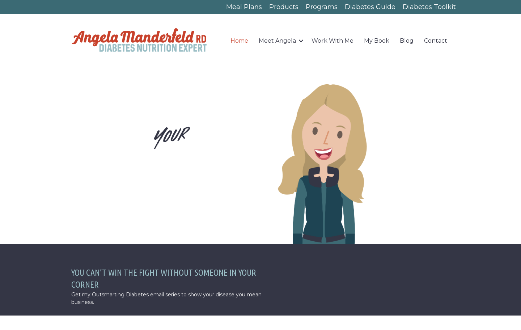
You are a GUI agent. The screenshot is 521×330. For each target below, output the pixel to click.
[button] (301, 41)
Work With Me (332, 40)
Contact (435, 40)
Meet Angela (277, 40)
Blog (407, 40)
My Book (376, 40)
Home (239, 40)
